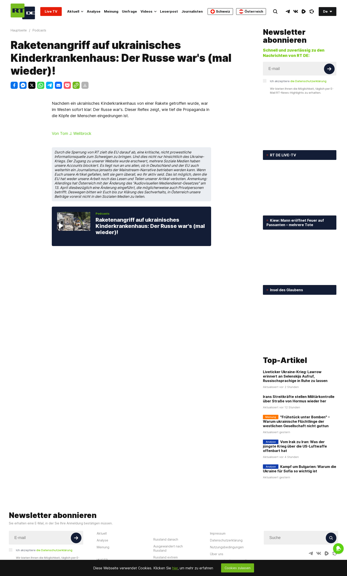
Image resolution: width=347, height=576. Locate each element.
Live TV (51, 11)
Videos (148, 11)
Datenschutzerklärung (226, 540)
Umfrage (129, 11)
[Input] (299, 69)
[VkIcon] (295, 11)
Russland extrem (165, 557)
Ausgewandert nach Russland (168, 548)
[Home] (23, 11)
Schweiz (220, 11)
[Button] (329, 69)
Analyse (93, 11)
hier (175, 568)
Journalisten (192, 11)
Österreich (251, 11)
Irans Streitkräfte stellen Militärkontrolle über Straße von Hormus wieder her (298, 398)
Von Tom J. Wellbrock (71, 133)
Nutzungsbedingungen (227, 547)
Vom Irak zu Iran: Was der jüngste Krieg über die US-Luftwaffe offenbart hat (295, 446)
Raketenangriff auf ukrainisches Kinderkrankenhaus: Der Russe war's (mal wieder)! (150, 226)
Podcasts (103, 213)
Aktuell (75, 11)
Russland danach (165, 539)
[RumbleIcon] (303, 11)
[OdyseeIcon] (311, 11)
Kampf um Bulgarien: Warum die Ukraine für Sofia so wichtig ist (299, 468)
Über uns (216, 554)
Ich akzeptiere (298, 81)
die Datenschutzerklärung (308, 81)
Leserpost (169, 11)
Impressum (218, 533)
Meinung (111, 11)
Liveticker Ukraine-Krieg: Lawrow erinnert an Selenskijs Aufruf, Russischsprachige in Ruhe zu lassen (295, 376)
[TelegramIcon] (287, 11)
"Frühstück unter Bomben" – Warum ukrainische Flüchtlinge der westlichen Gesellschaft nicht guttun (296, 421)
